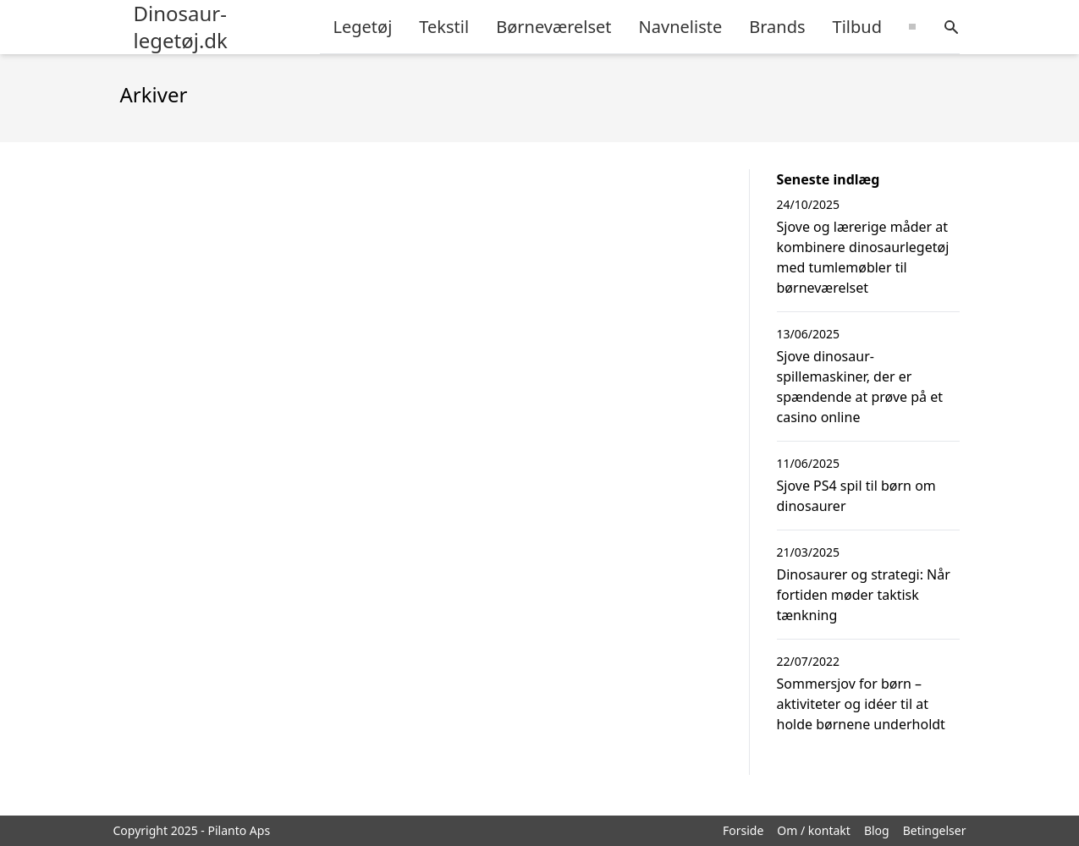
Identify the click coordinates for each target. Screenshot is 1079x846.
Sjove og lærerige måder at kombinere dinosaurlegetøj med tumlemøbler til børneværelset (863, 257)
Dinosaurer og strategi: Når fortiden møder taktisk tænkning (863, 594)
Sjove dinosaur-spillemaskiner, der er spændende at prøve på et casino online (860, 386)
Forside (743, 830)
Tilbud (857, 26)
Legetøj (363, 26)
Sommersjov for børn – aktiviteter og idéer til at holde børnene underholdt (861, 703)
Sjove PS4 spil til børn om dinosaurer (856, 495)
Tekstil (444, 26)
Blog (876, 830)
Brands (777, 26)
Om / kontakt (814, 830)
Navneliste (681, 26)
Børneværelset (553, 26)
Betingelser (934, 830)
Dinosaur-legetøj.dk (181, 27)
